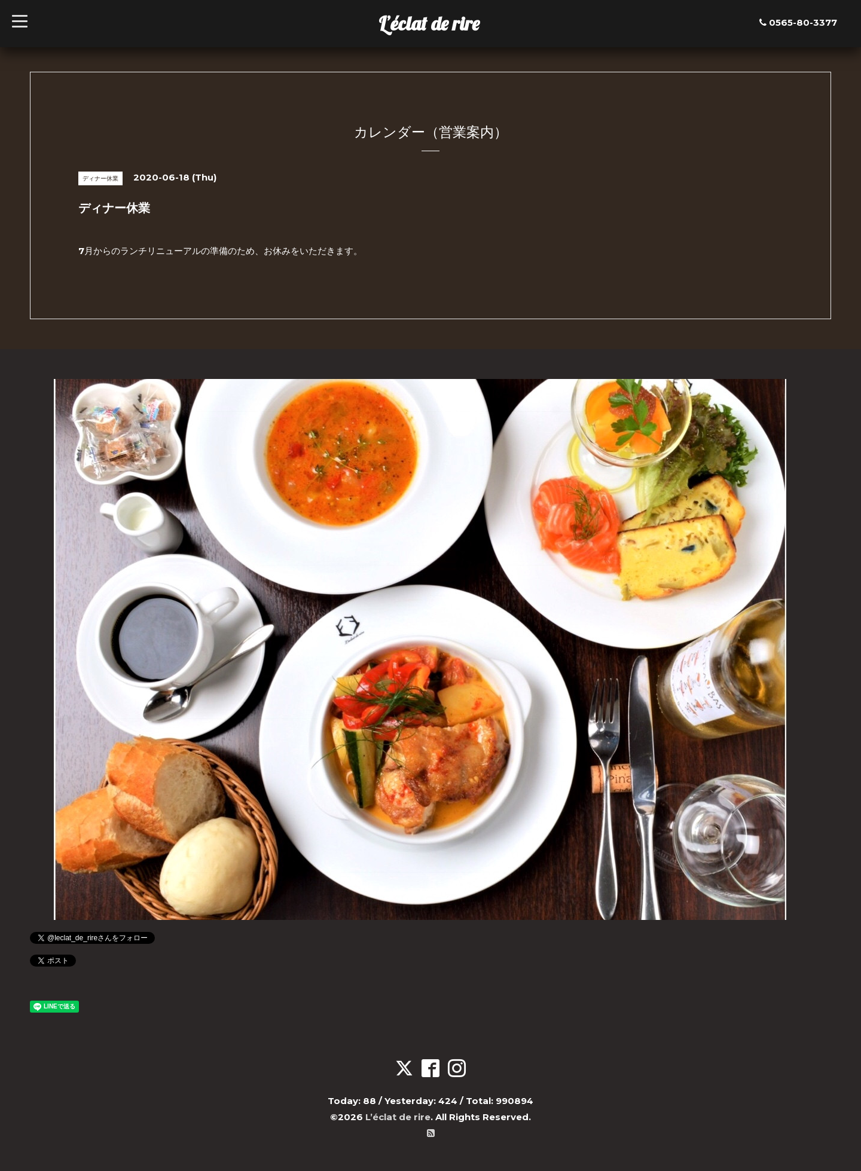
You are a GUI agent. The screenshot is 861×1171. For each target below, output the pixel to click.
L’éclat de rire (429, 23)
